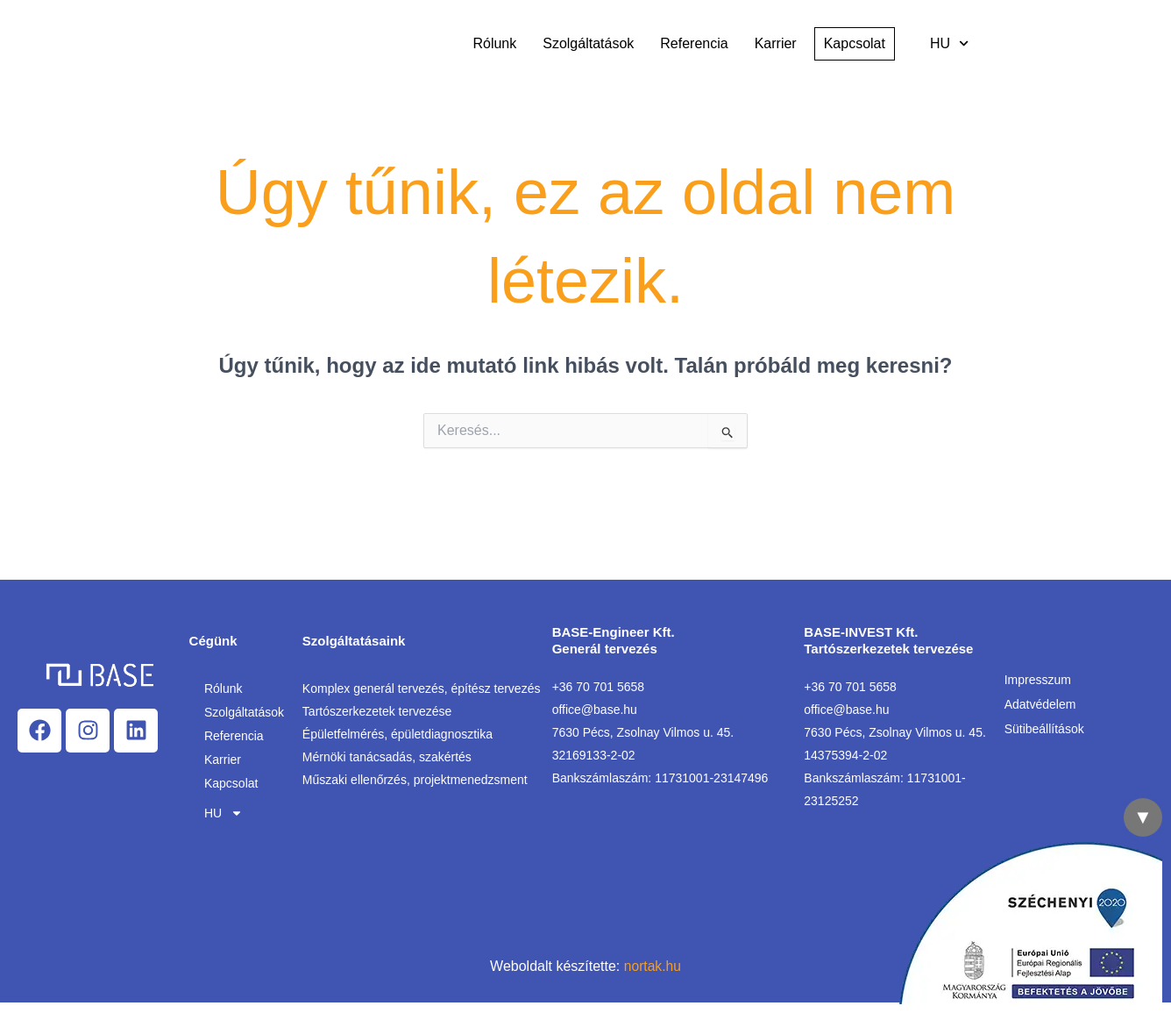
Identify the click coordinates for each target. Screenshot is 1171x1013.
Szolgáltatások (588, 43)
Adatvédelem (1040, 704)
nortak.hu (652, 966)
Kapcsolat (231, 783)
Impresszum (1037, 680)
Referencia (693, 43)
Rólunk (494, 43)
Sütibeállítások (1044, 729)
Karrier (776, 43)
